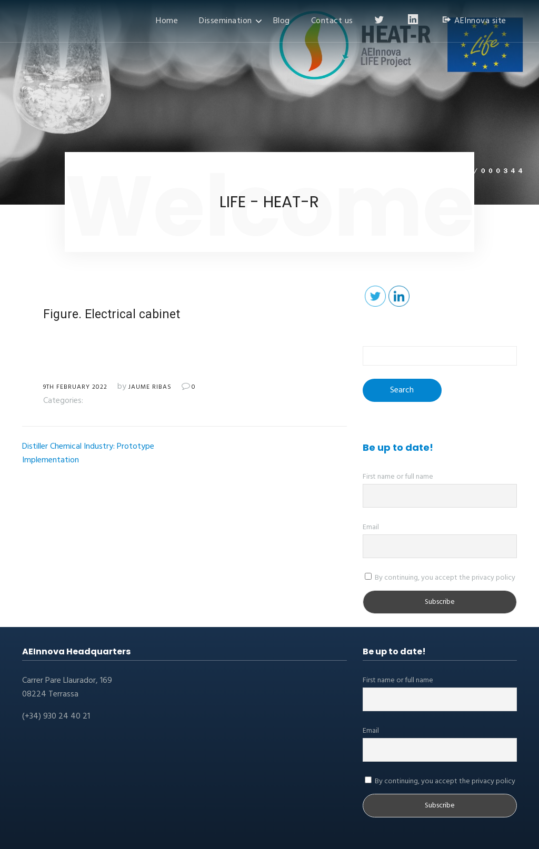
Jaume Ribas (150, 387)
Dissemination (225, 21)
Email (371, 527)
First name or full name (398, 477)
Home (167, 21)
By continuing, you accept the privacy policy (440, 578)
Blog (281, 21)
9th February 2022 (75, 387)
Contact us (332, 21)
